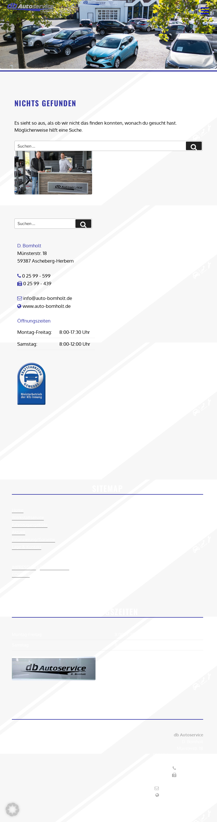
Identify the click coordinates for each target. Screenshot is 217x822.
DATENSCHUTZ (54, 567)
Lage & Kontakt (26, 547)
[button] (12, 809)
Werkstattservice (28, 517)
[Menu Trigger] (205, 10)
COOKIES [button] (21, 574)
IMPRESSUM (24, 567)
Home (17, 510)
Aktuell (18, 532)
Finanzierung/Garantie (33, 539)
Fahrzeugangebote (29, 524)
